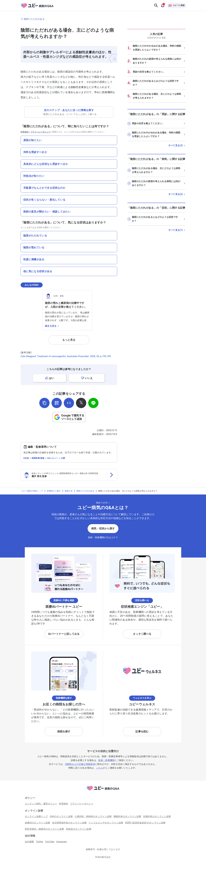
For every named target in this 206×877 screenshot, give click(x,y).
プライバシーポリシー (40, 132)
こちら (99, 767)
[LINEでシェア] (93, 403)
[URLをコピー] (44, 403)
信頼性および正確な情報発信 (80, 764)
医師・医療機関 (106, 760)
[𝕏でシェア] (81, 403)
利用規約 (24, 132)
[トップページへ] (103, 791)
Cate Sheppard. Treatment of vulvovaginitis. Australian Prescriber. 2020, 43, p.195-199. (66, 356)
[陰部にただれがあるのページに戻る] (103, 19)
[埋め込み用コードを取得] (69, 403)
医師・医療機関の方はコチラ (103, 537)
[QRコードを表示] (57, 403)
